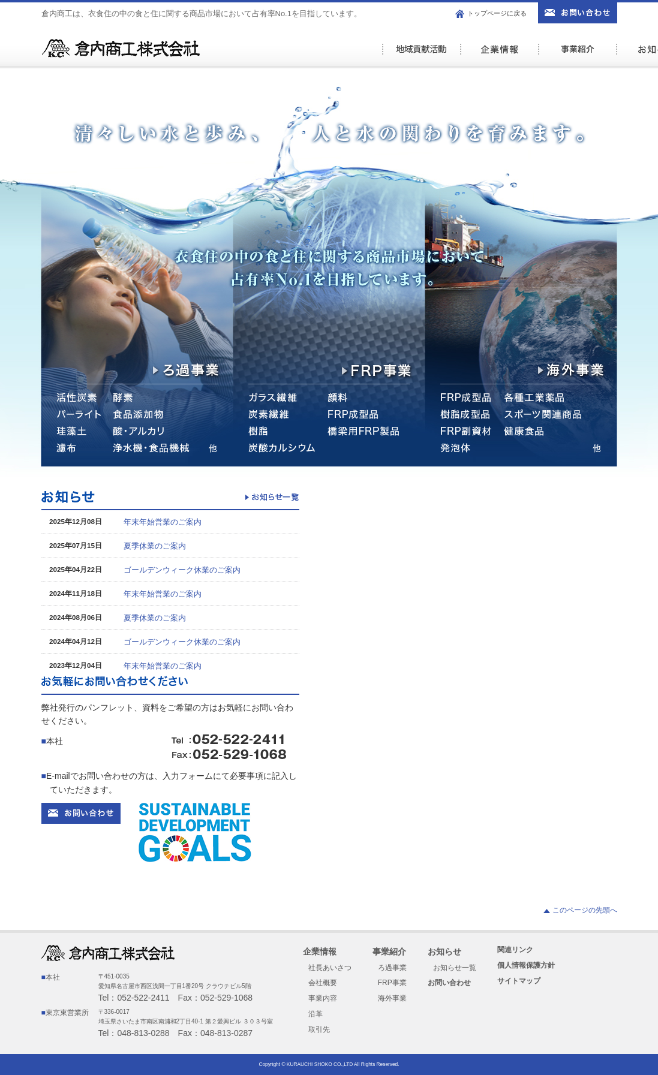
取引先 (319, 1029)
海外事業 (392, 998)
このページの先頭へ (584, 910)
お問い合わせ (449, 982)
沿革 (315, 1014)
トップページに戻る (497, 13)
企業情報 (499, 55)
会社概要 (322, 982)
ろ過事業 (392, 967)
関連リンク (515, 949)
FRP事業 (392, 982)
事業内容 (322, 998)
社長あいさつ (329, 967)
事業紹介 (577, 55)
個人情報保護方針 (526, 965)
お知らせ (444, 951)
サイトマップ (518, 981)
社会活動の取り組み (421, 55)
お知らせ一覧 (454, 967)
